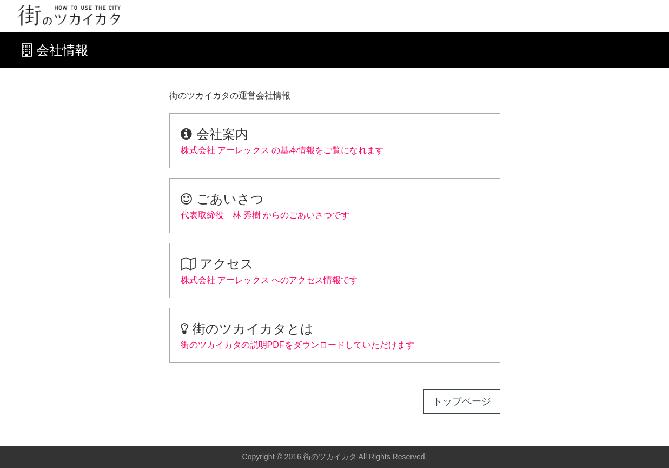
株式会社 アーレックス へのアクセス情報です (335, 269)
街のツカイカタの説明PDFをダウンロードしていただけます (335, 334)
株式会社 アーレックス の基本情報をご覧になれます (335, 139)
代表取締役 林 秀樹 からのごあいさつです (335, 204)
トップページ (462, 401)
